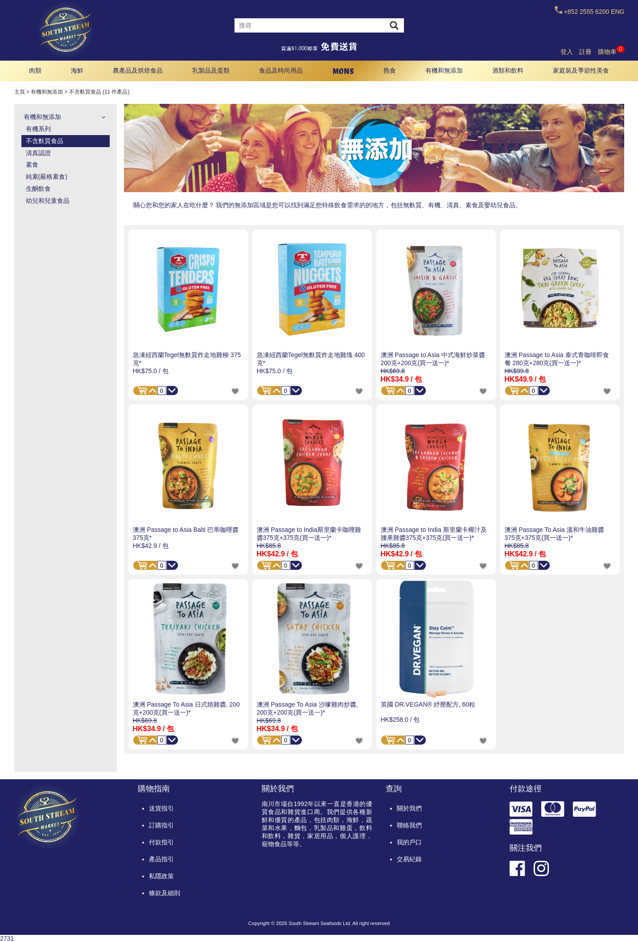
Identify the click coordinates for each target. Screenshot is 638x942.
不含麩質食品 (44, 140)
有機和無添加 (444, 70)
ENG (617, 11)
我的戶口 (409, 842)
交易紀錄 (409, 859)
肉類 (35, 70)
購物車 (611, 51)
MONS (343, 71)
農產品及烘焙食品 (138, 70)
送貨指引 (161, 808)
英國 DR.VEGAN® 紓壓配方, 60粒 (428, 704)
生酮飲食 (38, 188)
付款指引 (161, 842)
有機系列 (38, 128)
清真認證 (38, 152)
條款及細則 (164, 893)
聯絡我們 (409, 825)
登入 (566, 51)
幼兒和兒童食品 (48, 200)
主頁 (19, 92)
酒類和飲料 (507, 70)
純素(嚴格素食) (46, 176)
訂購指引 (161, 825)
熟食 (389, 70)
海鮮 (77, 70)
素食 (32, 164)
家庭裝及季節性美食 (581, 70)
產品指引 (161, 859)
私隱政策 (161, 876)
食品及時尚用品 (281, 70)
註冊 (585, 51)
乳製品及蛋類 (211, 70)
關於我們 (409, 808)
